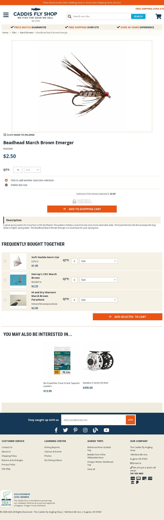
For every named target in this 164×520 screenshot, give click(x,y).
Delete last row (19, 184)
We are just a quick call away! (143, 470)
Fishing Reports (52, 447)
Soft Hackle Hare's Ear (45, 257)
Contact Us (7, 447)
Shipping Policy (9, 455)
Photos (48, 455)
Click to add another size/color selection (32, 180)
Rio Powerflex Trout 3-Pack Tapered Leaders (61, 385)
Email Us (135, 463)
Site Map (6, 468)
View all (91, 469)
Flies (14, 32)
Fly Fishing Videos (53, 460)
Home (5, 32)
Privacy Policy (8, 464)
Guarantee (28, 27)
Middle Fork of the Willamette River (96, 456)
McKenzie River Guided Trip (99, 449)
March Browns (26, 32)
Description (14, 220)
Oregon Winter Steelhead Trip (100, 463)
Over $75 (82, 27)
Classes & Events (53, 451)
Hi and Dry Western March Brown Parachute (44, 296)
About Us (6, 451)
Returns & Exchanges (12, 460)
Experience (135, 27)
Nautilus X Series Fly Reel (95, 382)
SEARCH (138, 16)
